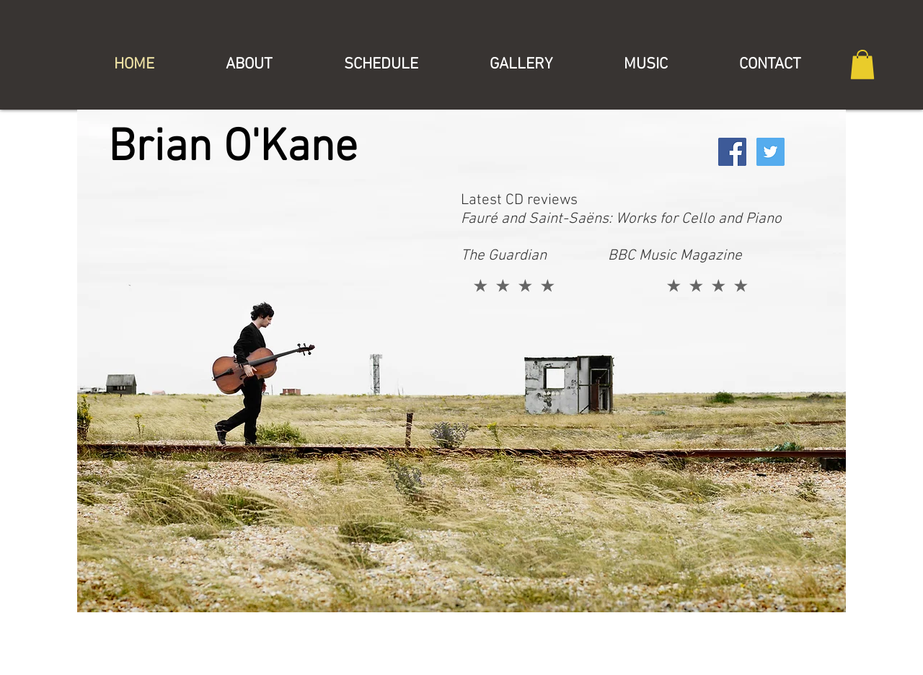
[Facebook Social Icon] (732, 152)
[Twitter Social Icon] (770, 152)
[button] (862, 64)
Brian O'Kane (233, 148)
